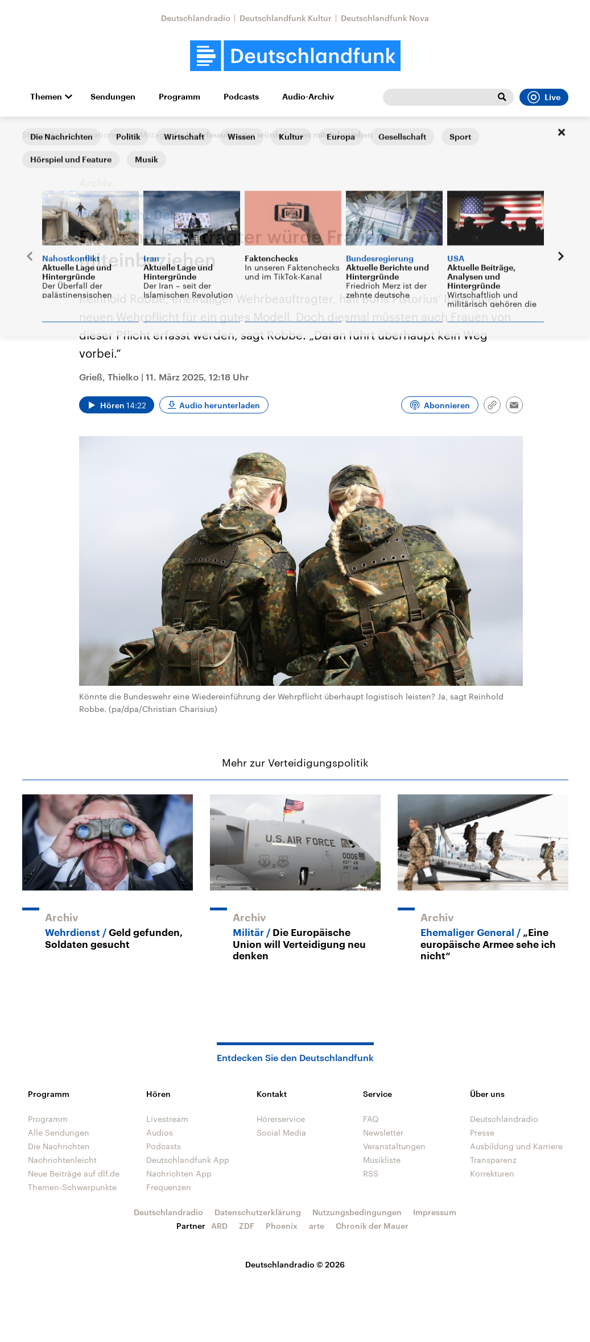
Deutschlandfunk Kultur (286, 18)
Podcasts (241, 97)
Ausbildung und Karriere (516, 1146)
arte (316, 1226)
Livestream (167, 1119)
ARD (219, 1226)
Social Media (281, 1132)
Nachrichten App (179, 1173)
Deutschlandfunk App (187, 1160)
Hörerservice (281, 1119)
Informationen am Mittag (116, 134)
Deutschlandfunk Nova (385, 18)
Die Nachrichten (59, 1146)
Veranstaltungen (394, 1146)
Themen (46, 97)
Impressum (434, 1212)
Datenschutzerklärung (257, 1212)
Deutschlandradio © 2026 (295, 1264)
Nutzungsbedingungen (357, 1212)
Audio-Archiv (308, 97)
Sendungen (112, 97)
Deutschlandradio (195, 18)
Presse (482, 1132)
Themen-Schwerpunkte (72, 1187)
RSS (370, 1173)
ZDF (246, 1226)
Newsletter (383, 1132)
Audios (159, 1132)
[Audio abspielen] (116, 404)
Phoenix (282, 1226)
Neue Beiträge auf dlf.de (73, 1173)
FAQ (371, 1119)
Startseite (40, 134)
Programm (179, 97)
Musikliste (382, 1160)
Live (543, 97)
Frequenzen (168, 1187)
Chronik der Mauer (372, 1226)
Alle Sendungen (58, 1132)
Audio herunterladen (219, 405)
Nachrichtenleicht (62, 1160)
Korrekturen (492, 1173)
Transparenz (493, 1160)
